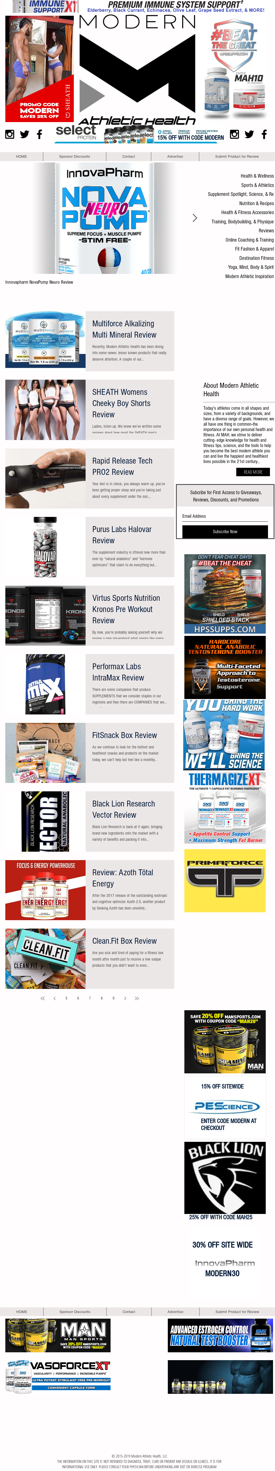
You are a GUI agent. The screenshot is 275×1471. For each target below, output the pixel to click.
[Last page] (137, 998)
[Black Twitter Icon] (24, 134)
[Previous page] (54, 998)
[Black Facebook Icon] (39, 134)
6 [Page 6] (78, 998)
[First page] (43, 998)
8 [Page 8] (102, 998)
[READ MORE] (253, 472)
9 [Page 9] (113, 998)
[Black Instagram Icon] (9, 134)
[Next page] (125, 998)
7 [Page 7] (90, 998)
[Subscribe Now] (225, 531)
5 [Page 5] (66, 998)
